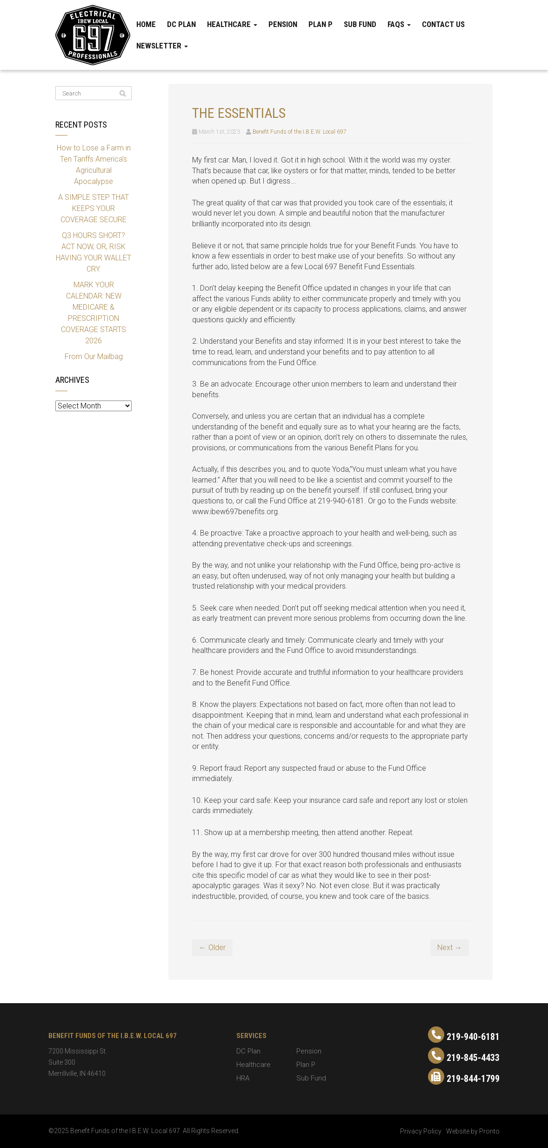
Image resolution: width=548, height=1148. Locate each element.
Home (146, 24)
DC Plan (181, 24)
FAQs (399, 24)
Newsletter (162, 45)
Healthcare (232, 24)
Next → (449, 947)
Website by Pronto (473, 1131)
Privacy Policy (420, 1131)
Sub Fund (360, 24)
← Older (212, 947)
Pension (282, 24)
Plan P (320, 24)
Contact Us (443, 24)
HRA (242, 1078)
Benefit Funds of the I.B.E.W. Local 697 (300, 132)
